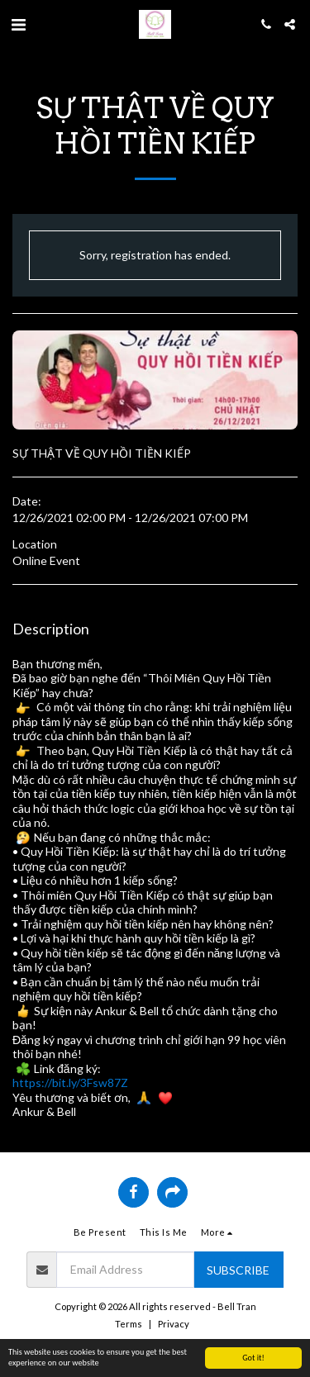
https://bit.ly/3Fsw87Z (70, 1082)
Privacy (173, 1323)
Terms (128, 1323)
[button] (18, 24)
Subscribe (238, 1270)
